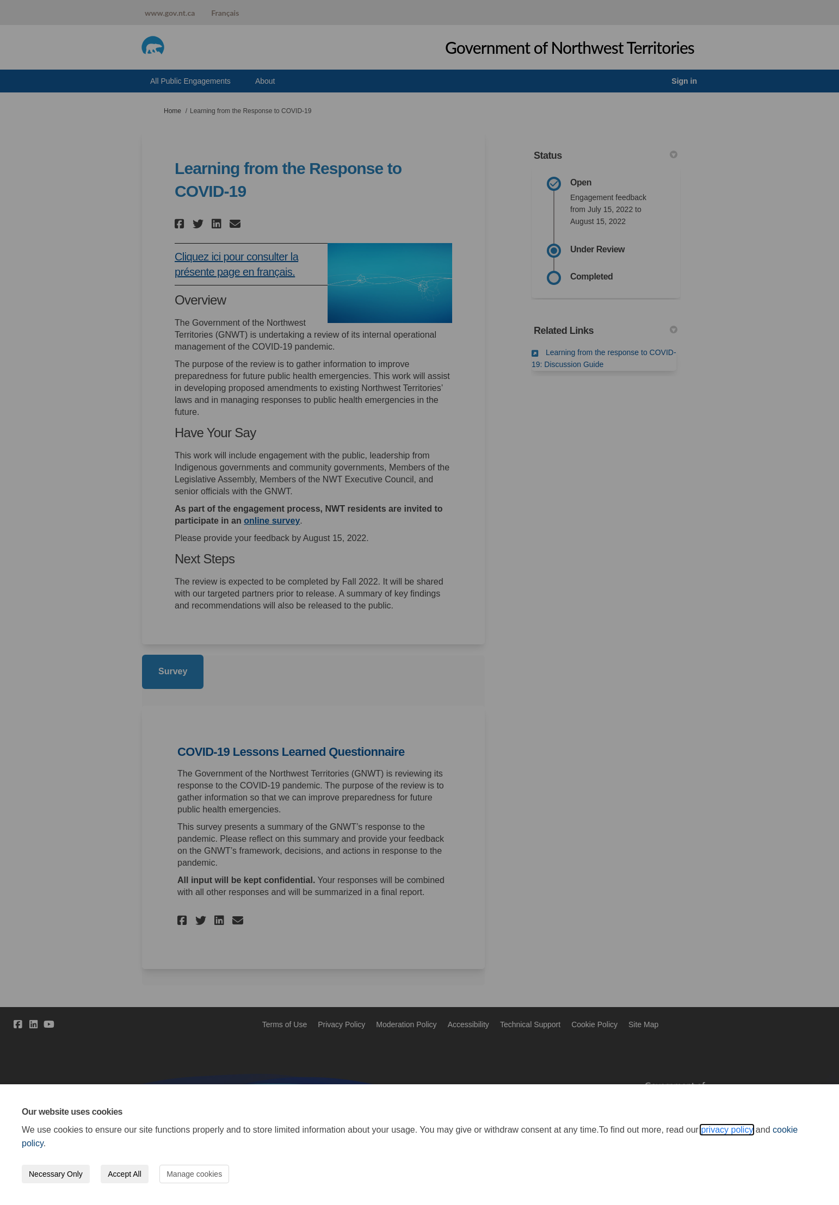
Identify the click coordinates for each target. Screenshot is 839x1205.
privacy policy (727, 1129)
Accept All (124, 1174)
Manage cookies (194, 1174)
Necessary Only (56, 1174)
